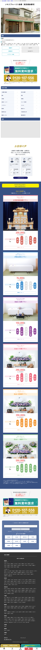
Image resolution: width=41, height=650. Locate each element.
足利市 (5, 611)
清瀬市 (20, 570)
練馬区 (8, 567)
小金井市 (27, 570)
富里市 (22, 600)
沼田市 (19, 607)
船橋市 (8, 602)
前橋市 (25, 607)
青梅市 (17, 570)
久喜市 (5, 581)
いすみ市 (12, 597)
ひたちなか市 (19, 622)
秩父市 (8, 583)
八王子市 (27, 572)
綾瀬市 (19, 588)
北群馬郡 (26, 606)
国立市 (23, 570)
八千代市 (19, 602)
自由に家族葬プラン (20, 392)
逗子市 (34, 590)
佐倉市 (33, 599)
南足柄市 (33, 591)
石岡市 (5, 617)
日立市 (15, 622)
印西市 (26, 597)
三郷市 (9, 584)
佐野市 (23, 611)
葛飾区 (23, 563)
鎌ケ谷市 (12, 599)
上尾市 (5, 579)
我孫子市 (8, 597)
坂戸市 (27, 581)
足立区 (5, 563)
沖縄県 (5, 632)
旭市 (5, 597)
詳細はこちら (20, 247)
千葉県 (5, 595)
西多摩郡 (19, 572)
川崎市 (16, 590)
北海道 (5, 624)
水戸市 (24, 622)
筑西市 (33, 619)
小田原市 (5, 590)
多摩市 (12, 572)
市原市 (23, 597)
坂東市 (29, 620)
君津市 (29, 599)
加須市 (19, 579)
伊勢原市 (23, 588)
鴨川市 (16, 599)
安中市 (8, 606)
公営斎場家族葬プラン (20, 198)
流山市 (25, 600)
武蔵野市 (5, 575)
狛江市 (5, 572)
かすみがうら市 (27, 617)
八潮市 (13, 584)
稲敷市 (12, 617)
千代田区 (29, 565)
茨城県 (5, 615)
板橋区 (12, 563)
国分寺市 (31, 570)
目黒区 (18, 567)
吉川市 (16, 584)
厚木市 (16, 588)
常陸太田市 (6, 622)
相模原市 (23, 590)
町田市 (28, 574)
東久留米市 (6, 574)
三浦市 (29, 591)
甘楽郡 (23, 606)
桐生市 (30, 606)
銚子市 (12, 600)
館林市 (8, 607)
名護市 (5, 634)
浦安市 (33, 597)
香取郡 (5, 599)
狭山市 (30, 581)
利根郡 (12, 607)
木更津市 (25, 599)
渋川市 (34, 606)
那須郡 (30, 611)
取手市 (19, 620)
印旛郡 (29, 597)
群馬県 (5, 604)
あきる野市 (9, 570)
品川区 (32, 563)
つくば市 (5, 620)
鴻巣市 (12, 581)
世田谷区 (19, 565)
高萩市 (29, 619)
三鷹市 (32, 574)
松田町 (26, 591)
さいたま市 (23, 581)
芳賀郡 (5, 613)
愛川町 (5, 588)
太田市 (19, 606)
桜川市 (16, 619)
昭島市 (5, 570)
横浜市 (13, 593)
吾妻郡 (5, 606)
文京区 (12, 567)
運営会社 (6, 637)
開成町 (9, 590)
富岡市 (15, 607)
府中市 (25, 574)
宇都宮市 (8, 611)
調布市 (15, 572)
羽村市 (31, 572)
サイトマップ (23, 637)
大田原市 (13, 611)
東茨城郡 (32, 620)
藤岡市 (22, 607)
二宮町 (13, 591)
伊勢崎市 (12, 606)
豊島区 (34, 565)
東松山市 (29, 583)
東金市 (19, 600)
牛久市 (15, 617)
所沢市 (16, 583)
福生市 (22, 574)
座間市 (27, 590)
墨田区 (15, 565)
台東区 (23, 565)
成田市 (33, 600)
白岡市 (34, 581)
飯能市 (26, 583)
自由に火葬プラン (20, 300)
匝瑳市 (5, 600)
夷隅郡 (16, 597)
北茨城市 (5, 619)
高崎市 (5, 607)
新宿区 (8, 565)
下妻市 (23, 619)
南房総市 (15, 602)
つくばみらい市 (10, 620)
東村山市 (10, 574)
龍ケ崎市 (27, 622)
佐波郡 (33, 607)
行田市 (34, 579)
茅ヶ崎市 (5, 591)
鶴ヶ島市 (12, 583)
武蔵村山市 (10, 575)
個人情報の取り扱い (8, 639)
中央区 (26, 565)
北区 (26, 563)
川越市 (26, 579)
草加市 (5, 583)
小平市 (35, 570)
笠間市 (19, 617)
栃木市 (27, 611)
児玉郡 (19, 581)
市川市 (19, 597)
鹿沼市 (20, 611)
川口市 (23, 579)
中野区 (5, 567)
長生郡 (15, 600)
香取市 (8, 599)
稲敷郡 (8, 617)
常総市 (26, 619)
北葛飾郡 (29, 579)
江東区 (29, 563)
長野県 (5, 628)
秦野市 (16, 591)
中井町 (9, 591)
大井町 (34, 588)
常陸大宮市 (11, 622)
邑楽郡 (16, 606)
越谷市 (15, 581)
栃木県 (5, 610)
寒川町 (30, 590)
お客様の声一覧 (20, 177)
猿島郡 (19, 619)
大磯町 (31, 588)
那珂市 (22, 620)
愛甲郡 (8, 588)
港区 (15, 567)
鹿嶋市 (22, 617)
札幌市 (5, 626)
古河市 (13, 619)
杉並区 (12, 565)
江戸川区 (15, 563)
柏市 (22, 599)
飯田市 (8, 630)
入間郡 (8, 579)
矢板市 (12, 613)
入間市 (12, 579)
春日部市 (15, 579)
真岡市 (8, 613)
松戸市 (12, 602)
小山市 (17, 611)
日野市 (18, 574)
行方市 (26, 620)
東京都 (5, 560)
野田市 (5, 602)
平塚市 (19, 591)
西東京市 (23, 572)
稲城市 (13, 570)
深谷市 (34, 583)
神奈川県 (6, 587)
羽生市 (23, 583)
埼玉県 (5, 578)
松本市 (5, 630)
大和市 (5, 593)
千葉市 (8, 600)
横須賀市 (8, 593)
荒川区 (8, 563)
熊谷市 (8, 581)
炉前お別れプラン (20, 255)
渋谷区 (5, 565)
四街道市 (23, 602)
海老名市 (27, 588)
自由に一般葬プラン (20, 437)
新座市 (19, 583)
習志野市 (29, 600)
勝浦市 (19, 599)
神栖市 (32, 617)
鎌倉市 (13, 590)
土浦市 (16, 620)
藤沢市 (23, 591)
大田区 (19, 563)
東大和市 (14, 574)
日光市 (34, 611)
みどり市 (29, 607)
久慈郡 (9, 619)
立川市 (8, 572)
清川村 (19, 590)
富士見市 (5, 584)
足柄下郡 (12, 588)
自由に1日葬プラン (20, 347)
